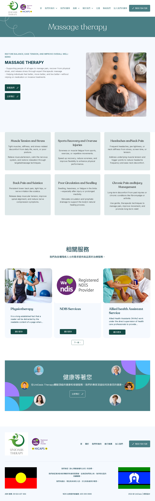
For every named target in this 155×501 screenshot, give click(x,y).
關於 (87, 444)
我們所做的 (97, 444)
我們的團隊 (65, 8)
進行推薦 (108, 444)
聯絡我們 (107, 8)
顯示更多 (19, 331)
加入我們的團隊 (120, 8)
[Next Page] (77, 342)
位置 (98, 8)
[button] (51, 8)
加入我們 (119, 444)
